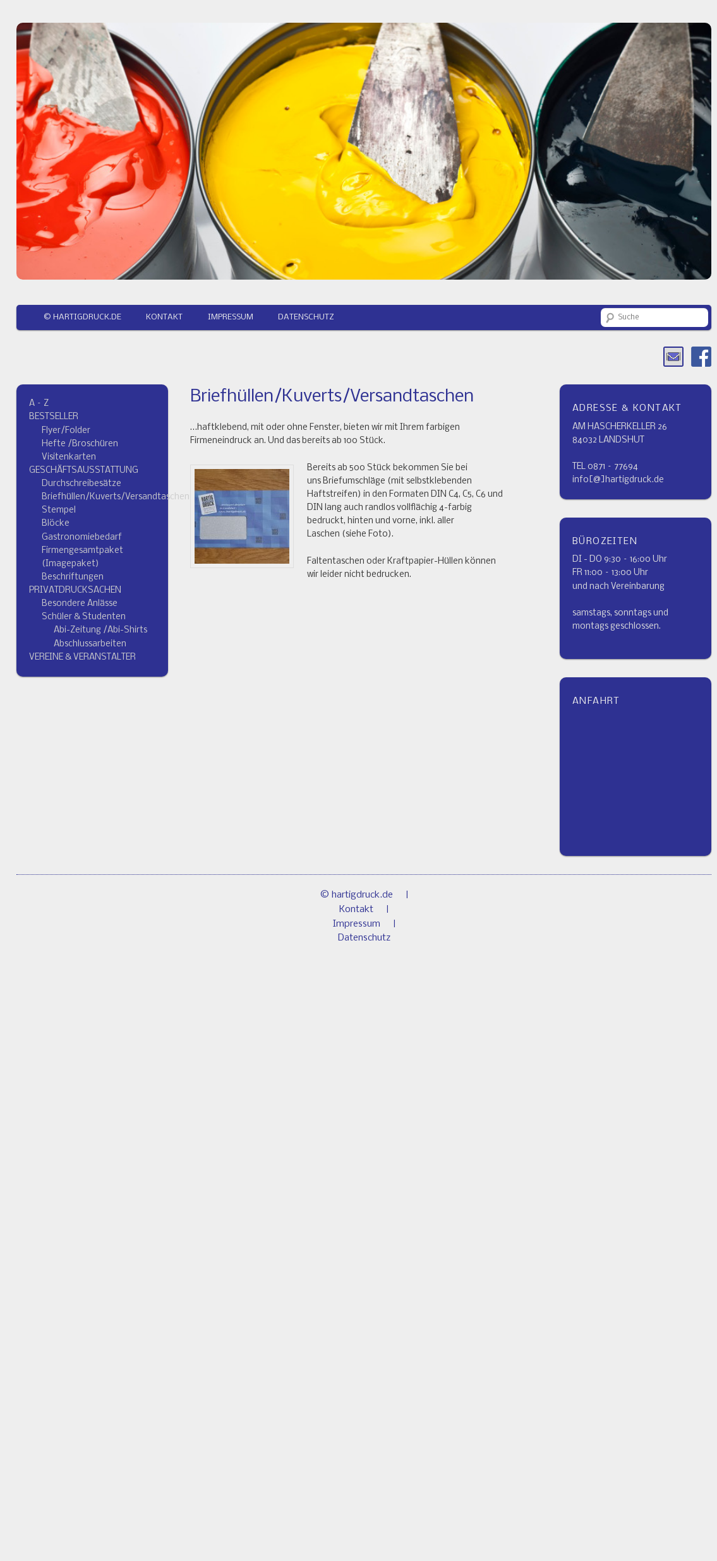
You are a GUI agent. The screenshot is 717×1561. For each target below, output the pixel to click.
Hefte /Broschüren (80, 444)
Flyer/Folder (66, 431)
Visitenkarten (69, 457)
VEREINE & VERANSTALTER (82, 657)
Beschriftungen (73, 577)
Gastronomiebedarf (82, 537)
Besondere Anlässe (79, 603)
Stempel (59, 510)
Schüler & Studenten (84, 617)
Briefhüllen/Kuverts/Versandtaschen (116, 497)
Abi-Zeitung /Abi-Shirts (100, 630)
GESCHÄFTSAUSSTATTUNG (83, 470)
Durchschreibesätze (81, 484)
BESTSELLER (53, 417)
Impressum (230, 317)
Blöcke (55, 523)
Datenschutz (306, 317)
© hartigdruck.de (82, 317)
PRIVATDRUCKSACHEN (75, 590)
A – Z (39, 403)
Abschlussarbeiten (90, 644)
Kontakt (164, 317)
